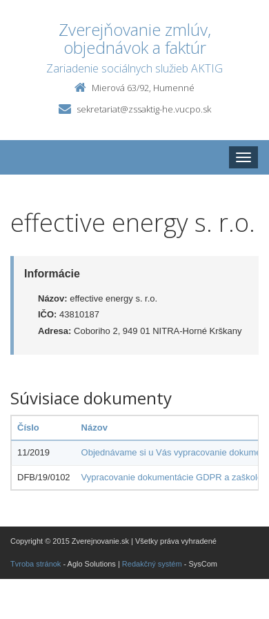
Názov (94, 427)
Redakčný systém (152, 564)
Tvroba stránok (35, 564)
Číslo (28, 427)
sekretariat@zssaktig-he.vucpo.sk (144, 109)
